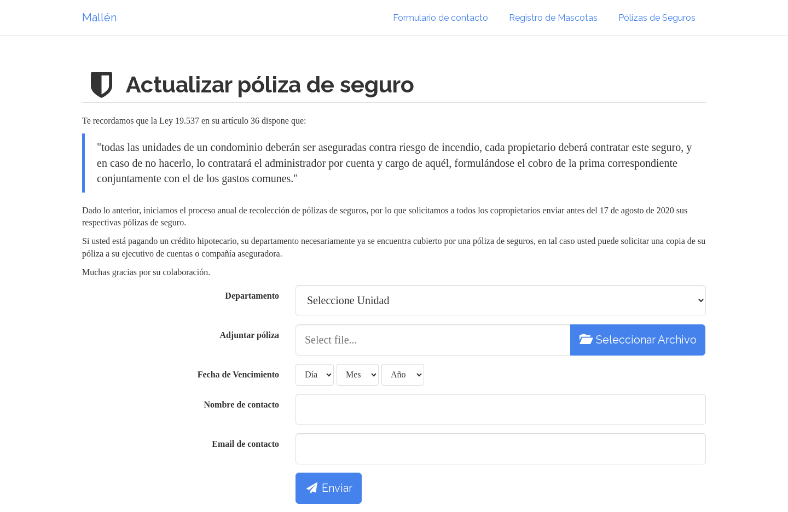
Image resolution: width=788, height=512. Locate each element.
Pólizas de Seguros (657, 18)
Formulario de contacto (440, 18)
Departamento (252, 295)
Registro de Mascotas (553, 18)
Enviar (328, 487)
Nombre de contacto (241, 404)
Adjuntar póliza (249, 335)
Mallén (99, 17)
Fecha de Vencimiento (238, 374)
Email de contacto (245, 444)
